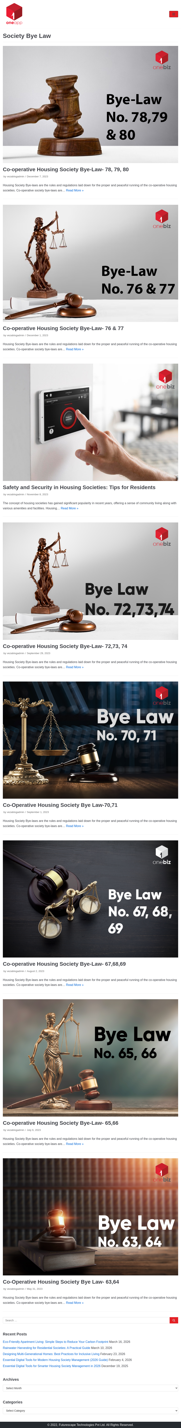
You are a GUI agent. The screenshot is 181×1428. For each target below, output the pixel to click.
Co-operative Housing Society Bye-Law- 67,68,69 (64, 964)
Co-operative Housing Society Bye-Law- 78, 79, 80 (66, 169)
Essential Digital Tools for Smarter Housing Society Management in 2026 (52, 1366)
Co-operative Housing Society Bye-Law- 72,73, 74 (65, 646)
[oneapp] (14, 14)
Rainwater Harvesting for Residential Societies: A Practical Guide (46, 1348)
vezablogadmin (15, 176)
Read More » (75, 190)
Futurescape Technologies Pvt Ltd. (82, 1424)
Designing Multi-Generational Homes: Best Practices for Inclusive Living (51, 1354)
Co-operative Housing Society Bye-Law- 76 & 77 (63, 328)
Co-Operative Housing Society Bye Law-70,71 (60, 805)
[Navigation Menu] (173, 14)
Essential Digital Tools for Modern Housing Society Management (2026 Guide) (55, 1360)
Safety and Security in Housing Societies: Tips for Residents (79, 487)
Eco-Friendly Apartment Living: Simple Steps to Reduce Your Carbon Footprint (55, 1341)
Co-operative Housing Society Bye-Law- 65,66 (60, 1123)
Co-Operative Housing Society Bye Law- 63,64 (61, 1282)
